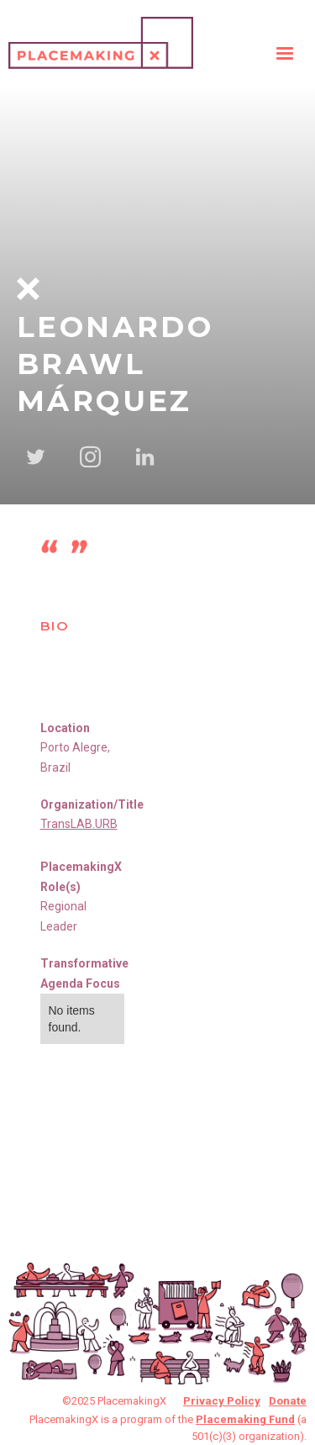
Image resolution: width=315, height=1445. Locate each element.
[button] (285, 54)
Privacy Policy (221, 1401)
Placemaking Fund (245, 1419)
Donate (288, 1401)
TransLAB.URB (79, 824)
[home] (100, 38)
